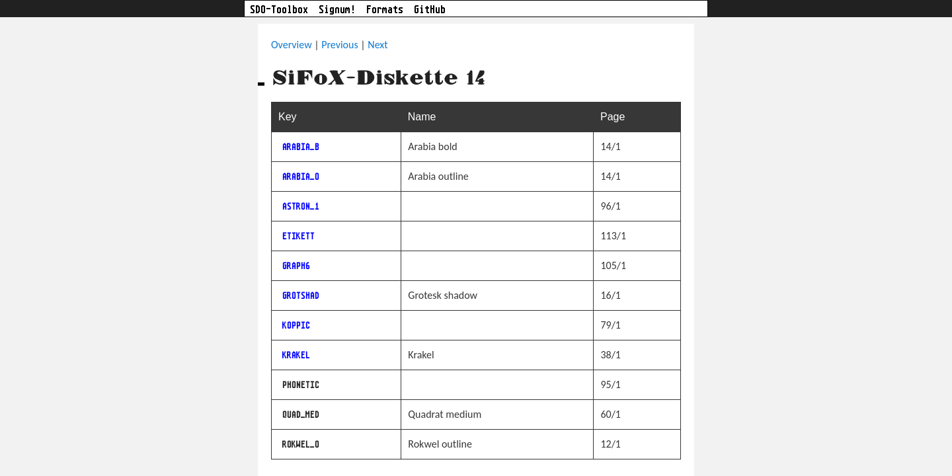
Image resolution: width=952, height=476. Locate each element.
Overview (291, 44)
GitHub (430, 10)
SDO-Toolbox (279, 10)
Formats (384, 10)
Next (377, 44)
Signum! (337, 10)
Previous (339, 44)
